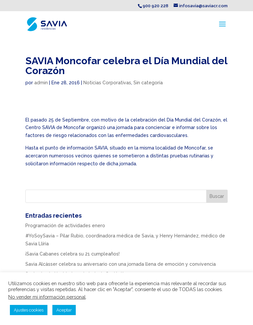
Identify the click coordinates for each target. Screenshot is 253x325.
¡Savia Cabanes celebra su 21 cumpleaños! (72, 254)
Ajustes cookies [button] (28, 310)
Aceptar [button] (64, 310)
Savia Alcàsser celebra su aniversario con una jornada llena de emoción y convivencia (120, 264)
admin (41, 82)
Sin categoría (148, 82)
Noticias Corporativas (107, 82)
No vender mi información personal (47, 297)
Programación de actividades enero (65, 225)
